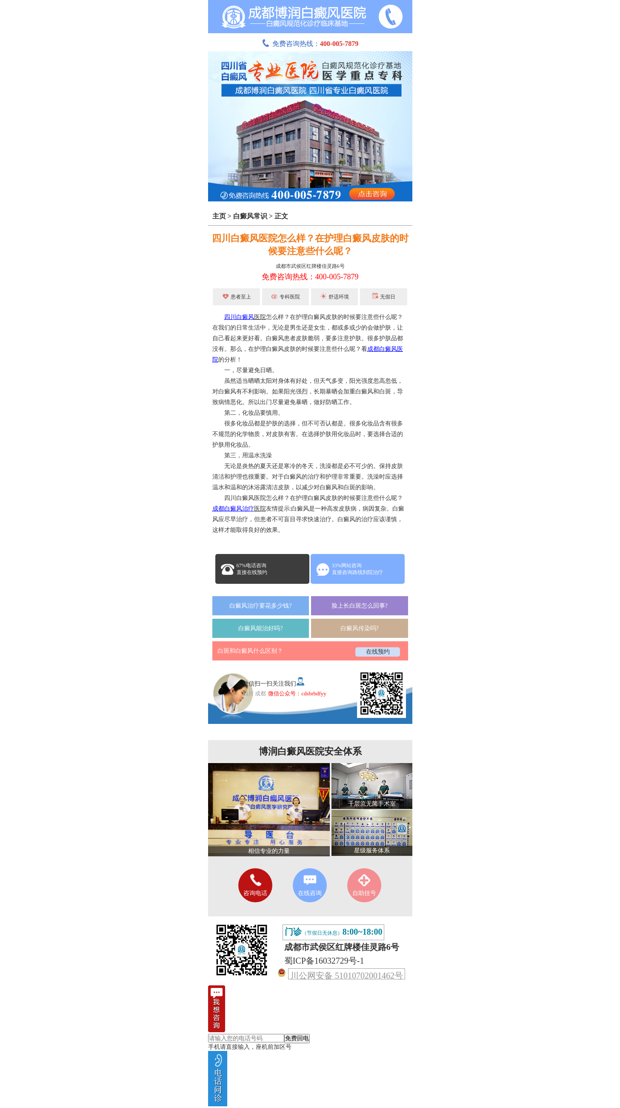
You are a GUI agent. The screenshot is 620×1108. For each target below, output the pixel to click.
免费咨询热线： (310, 43)
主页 (219, 216)
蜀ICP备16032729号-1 (324, 960)
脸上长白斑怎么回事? (359, 606)
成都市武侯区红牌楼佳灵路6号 (310, 266)
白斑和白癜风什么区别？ (250, 651)
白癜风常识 (250, 216)
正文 (281, 216)
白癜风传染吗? (359, 628)
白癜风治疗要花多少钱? (260, 606)
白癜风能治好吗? (260, 628)
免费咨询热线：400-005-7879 (310, 277)
